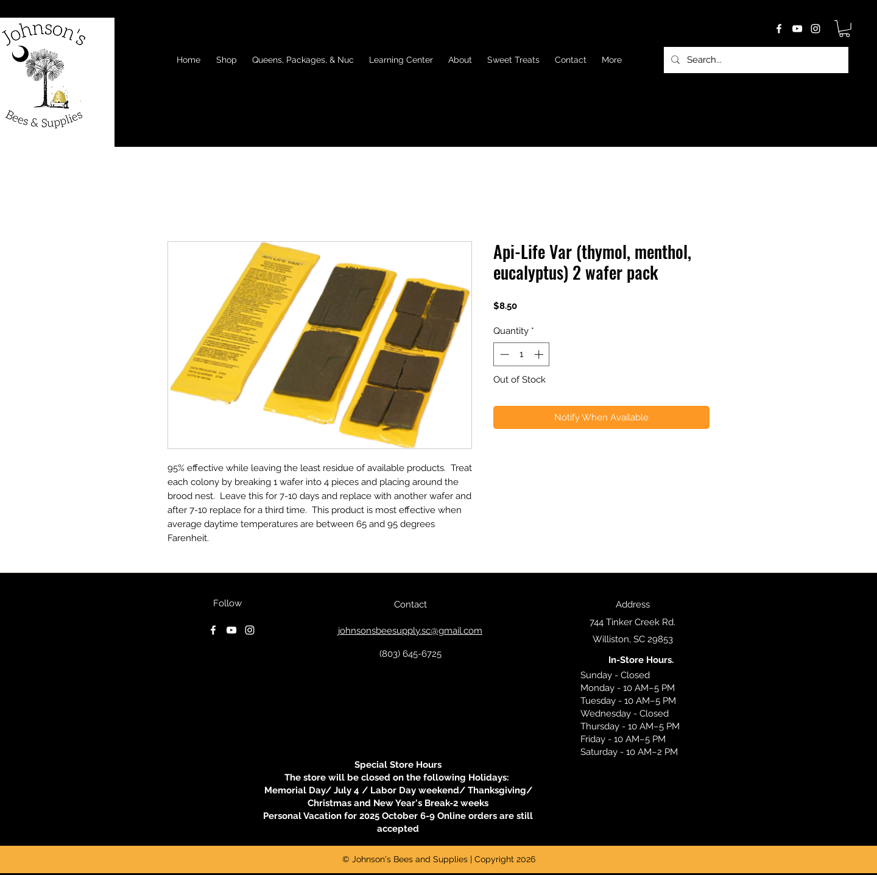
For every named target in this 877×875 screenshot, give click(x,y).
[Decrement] (503, 354)
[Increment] (540, 354)
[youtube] (797, 29)
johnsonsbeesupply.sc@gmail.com (410, 630)
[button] (844, 28)
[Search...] (755, 60)
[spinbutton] (522, 354)
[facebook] (779, 29)
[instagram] (815, 29)
